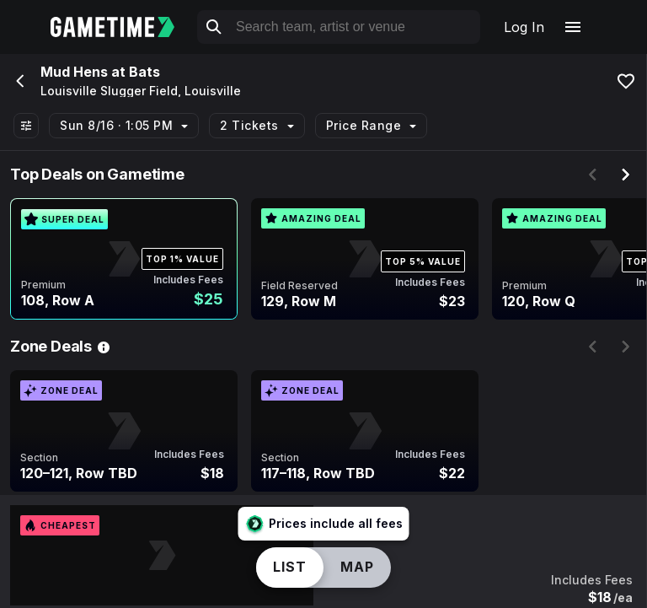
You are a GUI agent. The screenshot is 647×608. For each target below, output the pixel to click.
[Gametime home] (123, 27)
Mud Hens (74, 71)
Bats (144, 71)
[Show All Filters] (26, 125)
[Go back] (18, 81)
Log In (524, 27)
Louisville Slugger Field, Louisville (140, 91)
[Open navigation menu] (572, 27)
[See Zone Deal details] (103, 347)
